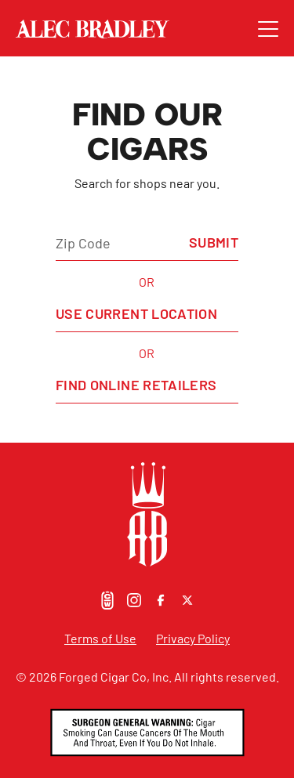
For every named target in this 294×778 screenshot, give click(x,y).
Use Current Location (136, 313)
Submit (213, 242)
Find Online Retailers (136, 384)
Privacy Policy (193, 638)
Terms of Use (100, 638)
